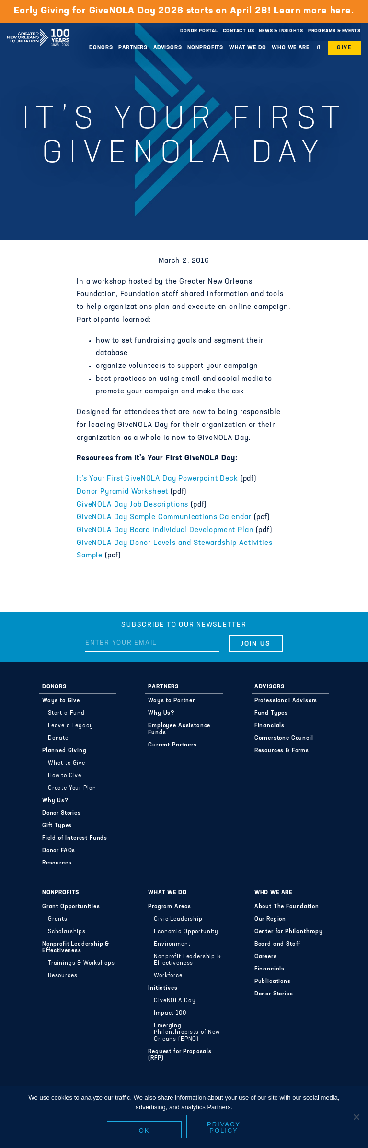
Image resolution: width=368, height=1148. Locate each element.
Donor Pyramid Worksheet (122, 492)
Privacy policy (224, 1127)
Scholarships (67, 932)
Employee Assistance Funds (179, 729)
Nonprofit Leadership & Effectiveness (75, 947)
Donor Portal (199, 31)
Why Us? (55, 801)
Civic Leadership (178, 919)
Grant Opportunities (71, 907)
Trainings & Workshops (81, 963)
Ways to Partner (171, 701)
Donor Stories (61, 813)
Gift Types (57, 825)
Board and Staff (277, 944)
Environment (172, 944)
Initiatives (162, 988)
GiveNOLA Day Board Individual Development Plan (165, 530)
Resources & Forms (281, 751)
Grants (58, 919)
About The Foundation (286, 907)
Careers (265, 956)
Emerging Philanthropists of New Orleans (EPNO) (186, 1032)
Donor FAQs (58, 850)
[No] (356, 1117)
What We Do (247, 48)
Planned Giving (64, 751)
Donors (101, 48)
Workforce (168, 976)
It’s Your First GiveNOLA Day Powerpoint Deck (157, 479)
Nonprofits (205, 48)
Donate (58, 738)
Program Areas (169, 907)
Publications (272, 981)
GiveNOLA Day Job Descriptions (132, 505)
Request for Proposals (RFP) (180, 1055)
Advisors (167, 48)
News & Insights (281, 31)
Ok (144, 1130)
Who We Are (291, 48)
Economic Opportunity (186, 932)
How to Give (64, 776)
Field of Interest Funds (74, 838)
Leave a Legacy (70, 726)
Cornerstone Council (283, 738)
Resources (57, 863)
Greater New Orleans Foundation (38, 28)
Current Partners (172, 745)
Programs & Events (334, 31)
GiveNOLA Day (175, 1001)
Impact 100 (170, 1013)
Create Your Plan (72, 788)
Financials (269, 726)
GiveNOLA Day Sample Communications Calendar (165, 517)
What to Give (66, 763)
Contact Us (238, 31)
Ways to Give (61, 701)
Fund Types (271, 713)
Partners (133, 48)
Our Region (270, 919)
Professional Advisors (286, 701)
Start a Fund (66, 713)
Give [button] (344, 48)
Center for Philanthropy (288, 932)
